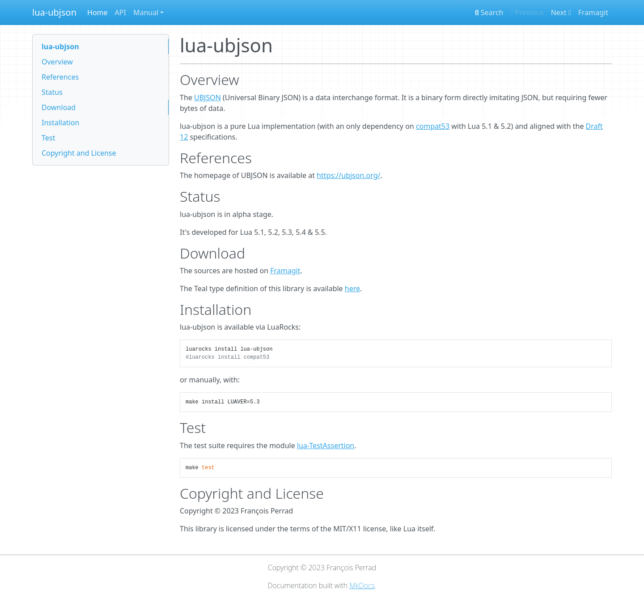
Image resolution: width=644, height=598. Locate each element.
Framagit (593, 12)
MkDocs (362, 585)
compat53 (432, 126)
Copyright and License (79, 153)
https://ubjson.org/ (348, 175)
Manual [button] (145, 12)
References (60, 77)
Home (97, 12)
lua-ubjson (54, 12)
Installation (60, 122)
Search (489, 12)
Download (59, 107)
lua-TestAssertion (325, 445)
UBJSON (207, 97)
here (352, 288)
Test (48, 138)
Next (561, 12)
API (120, 12)
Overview (57, 62)
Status (52, 92)
